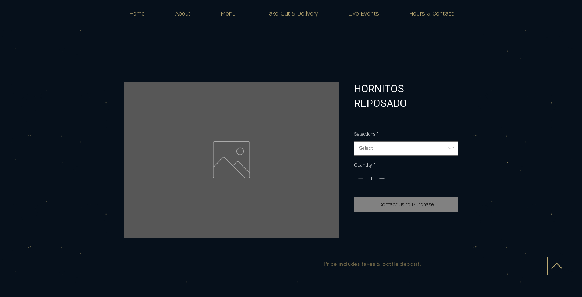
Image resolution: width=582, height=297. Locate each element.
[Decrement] (359, 178)
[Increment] (382, 178)
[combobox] (406, 148)
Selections (366, 134)
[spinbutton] (371, 178)
